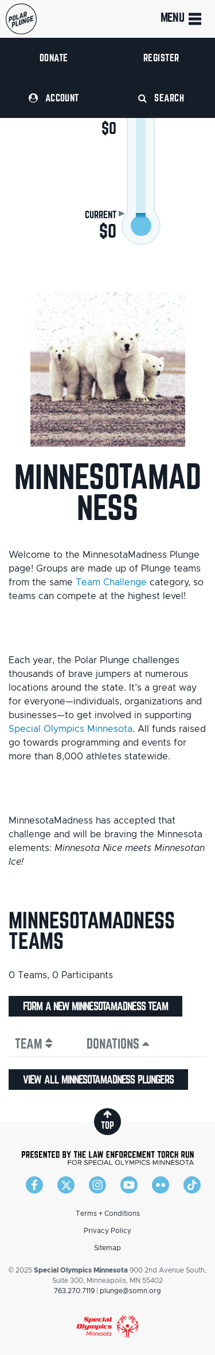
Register (161, 57)
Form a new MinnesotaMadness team (95, 1006)
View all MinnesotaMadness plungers (98, 1079)
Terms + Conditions (108, 1213)
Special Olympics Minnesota (70, 729)
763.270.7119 (74, 1290)
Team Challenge (111, 582)
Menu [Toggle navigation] (182, 18)
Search (161, 97)
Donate (54, 57)
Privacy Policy (107, 1230)
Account (54, 97)
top (107, 1120)
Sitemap (107, 1247)
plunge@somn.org (130, 1290)
